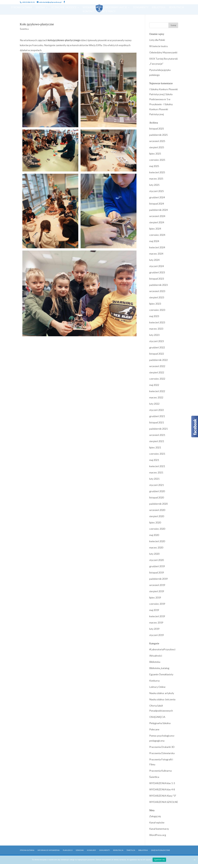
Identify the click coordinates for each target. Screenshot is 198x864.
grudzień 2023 (157, 272)
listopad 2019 (156, 572)
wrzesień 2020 (157, 509)
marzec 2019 (156, 622)
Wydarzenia (90, 7)
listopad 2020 (156, 497)
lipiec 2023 (155, 303)
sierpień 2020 (156, 516)
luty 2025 (154, 184)
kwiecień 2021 (157, 466)
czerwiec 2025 (157, 159)
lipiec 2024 (155, 228)
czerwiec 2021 (157, 453)
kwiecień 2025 (157, 172)
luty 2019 (154, 628)
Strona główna (27, 850)
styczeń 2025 (156, 191)
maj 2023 (154, 316)
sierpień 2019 (156, 591)
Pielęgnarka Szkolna (160, 723)
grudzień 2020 (157, 491)
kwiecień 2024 (157, 247)
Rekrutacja (176, 7)
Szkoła (40, 7)
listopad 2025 (156, 128)
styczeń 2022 (156, 409)
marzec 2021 (156, 472)
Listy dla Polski (157, 39)
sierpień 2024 (156, 222)
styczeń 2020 (156, 560)
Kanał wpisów (156, 822)
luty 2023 (154, 334)
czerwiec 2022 (157, 378)
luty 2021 (154, 478)
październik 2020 (158, 503)
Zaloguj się (155, 816)
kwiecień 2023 (157, 322)
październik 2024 (158, 209)
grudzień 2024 (157, 197)
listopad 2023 (156, 278)
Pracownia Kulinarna (160, 770)
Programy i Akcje (116, 7)
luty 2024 (154, 259)
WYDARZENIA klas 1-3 (162, 783)
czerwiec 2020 (157, 528)
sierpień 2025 (156, 147)
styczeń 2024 (156, 266)
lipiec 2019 (155, 597)
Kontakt (89, 11)
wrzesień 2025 (157, 141)
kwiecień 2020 (157, 541)
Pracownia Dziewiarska (162, 753)
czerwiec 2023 (157, 309)
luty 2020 (154, 553)
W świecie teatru (158, 46)
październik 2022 (158, 359)
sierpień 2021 (156, 441)
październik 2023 (158, 284)
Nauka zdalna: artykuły (161, 693)
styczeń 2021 (156, 484)
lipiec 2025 (155, 153)
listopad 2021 (156, 422)
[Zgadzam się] (194, 859)
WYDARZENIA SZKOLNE (163, 801)
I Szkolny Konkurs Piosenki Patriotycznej (161, 109)
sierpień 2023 (156, 297)
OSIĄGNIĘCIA (157, 716)
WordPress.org (157, 834)
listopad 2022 (156, 353)
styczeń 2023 (156, 341)
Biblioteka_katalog (159, 668)
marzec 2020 (156, 547)
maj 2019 (154, 610)
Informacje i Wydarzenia (49, 850)
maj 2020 (154, 534)
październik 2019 (158, 578)
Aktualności (155, 655)
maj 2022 (154, 384)
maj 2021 (154, 459)
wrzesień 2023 (157, 291)
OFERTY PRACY (107, 11)
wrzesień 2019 (157, 585)
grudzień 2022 (157, 347)
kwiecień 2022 (157, 391)
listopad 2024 (156, 203)
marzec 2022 (156, 397)
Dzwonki (80, 850)
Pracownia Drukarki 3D (162, 746)
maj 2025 (154, 166)
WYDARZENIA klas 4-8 (162, 789)
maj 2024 (154, 241)
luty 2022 (154, 403)
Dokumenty (140, 7)
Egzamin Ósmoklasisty (161, 674)
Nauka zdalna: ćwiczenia (162, 699)
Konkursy (154, 680)
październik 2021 (158, 428)
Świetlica (24, 29)
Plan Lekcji (67, 850)
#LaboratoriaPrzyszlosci (162, 649)
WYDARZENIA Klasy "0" (162, 795)
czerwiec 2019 (157, 603)
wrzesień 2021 (157, 434)
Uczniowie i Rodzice (63, 7)
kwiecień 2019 (157, 616)
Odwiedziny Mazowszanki (163, 52)
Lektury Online (157, 686)
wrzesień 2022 (157, 366)
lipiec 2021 (155, 447)
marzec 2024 (156, 253)
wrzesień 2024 (157, 216)
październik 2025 (158, 134)
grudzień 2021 (157, 416)
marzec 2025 (156, 178)
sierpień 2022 (156, 372)
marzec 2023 (156, 328)
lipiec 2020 (155, 522)
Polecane (154, 729)
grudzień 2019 (157, 566)
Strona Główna (21, 7)
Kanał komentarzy (159, 828)
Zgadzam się (159, 860)
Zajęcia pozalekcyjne (160, 850)
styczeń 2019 (156, 635)
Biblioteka (159, 7)
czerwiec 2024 (157, 234)
